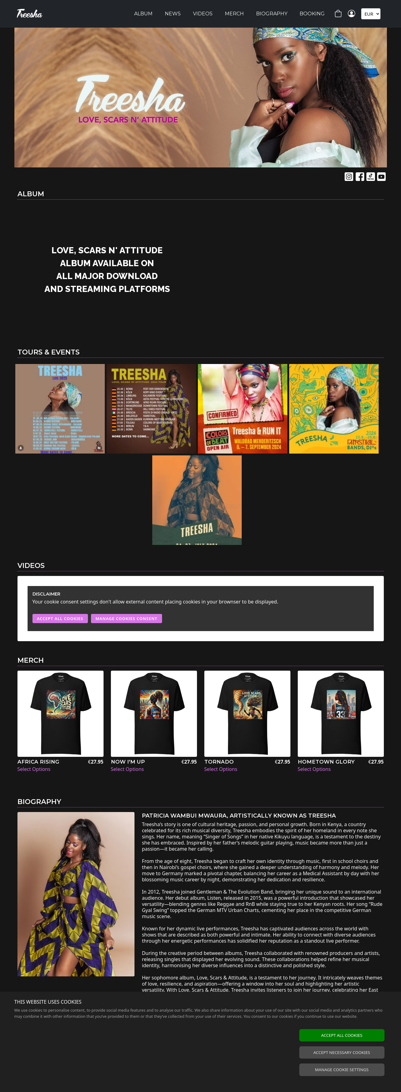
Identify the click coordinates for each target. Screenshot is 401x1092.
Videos (203, 14)
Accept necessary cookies (341, 1052)
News (173, 14)
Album (143, 14)
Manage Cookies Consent (126, 618)
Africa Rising (38, 762)
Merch (234, 14)
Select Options (34, 769)
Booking (312, 14)
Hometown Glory (326, 762)
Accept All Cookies (60, 618)
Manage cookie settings (342, 1069)
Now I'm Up (128, 762)
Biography (271, 14)
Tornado (219, 762)
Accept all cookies (341, 1035)
